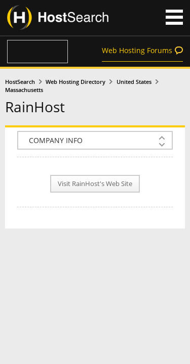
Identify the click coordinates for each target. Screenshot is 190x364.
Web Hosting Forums (137, 50)
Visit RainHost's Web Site (95, 183)
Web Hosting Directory (75, 81)
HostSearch (20, 81)
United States (134, 81)
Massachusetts (24, 90)
